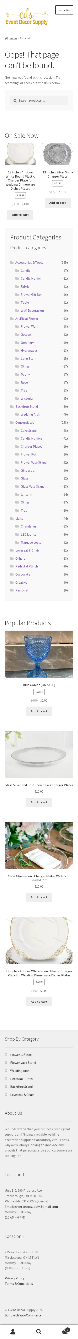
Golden (26, 334)
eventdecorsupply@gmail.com (36, 1206)
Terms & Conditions (19, 1283)
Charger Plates (31, 446)
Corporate (22, 574)
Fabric (25, 286)
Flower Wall (29, 326)
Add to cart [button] (20, 215)
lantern (26, 494)
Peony (25, 374)
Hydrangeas (29, 350)
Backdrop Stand (26, 406)
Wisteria (27, 398)
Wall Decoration (32, 310)
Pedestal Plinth (26, 566)
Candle (26, 270)
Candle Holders (31, 438)
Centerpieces (24, 422)
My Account (13, 1332)
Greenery (27, 342)
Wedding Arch (30, 414)
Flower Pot (29, 454)
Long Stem (28, 358)
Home (13, 38)
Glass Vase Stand (33, 486)
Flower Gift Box (31, 294)
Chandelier (28, 526)
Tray (24, 510)
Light (19, 518)
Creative (21, 582)
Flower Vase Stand (34, 462)
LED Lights (28, 534)
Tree (24, 390)
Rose (24, 382)
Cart (61, 1329)
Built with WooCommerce (23, 1315)
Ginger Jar (28, 470)
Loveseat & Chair (27, 550)
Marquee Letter (32, 542)
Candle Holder (31, 278)
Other (25, 366)
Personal (21, 590)
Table (25, 302)
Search (39, 1332)
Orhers (20, 558)
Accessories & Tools (29, 262)
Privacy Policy (14, 1278)
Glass (24, 478)
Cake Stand (29, 430)
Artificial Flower (26, 318)
